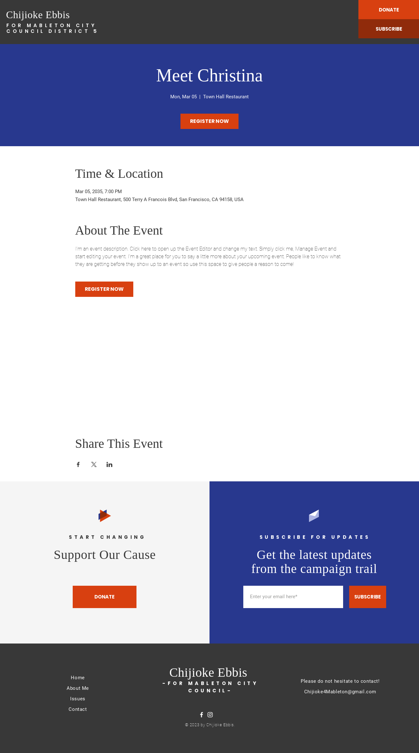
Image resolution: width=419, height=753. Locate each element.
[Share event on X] (94, 464)
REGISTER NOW (209, 121)
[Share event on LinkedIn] (110, 464)
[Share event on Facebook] (78, 464)
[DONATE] (388, 9)
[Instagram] (210, 714)
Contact (78, 709)
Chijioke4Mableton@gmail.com (340, 692)
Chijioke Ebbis (38, 14)
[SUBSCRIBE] (388, 28)
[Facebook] (201, 714)
